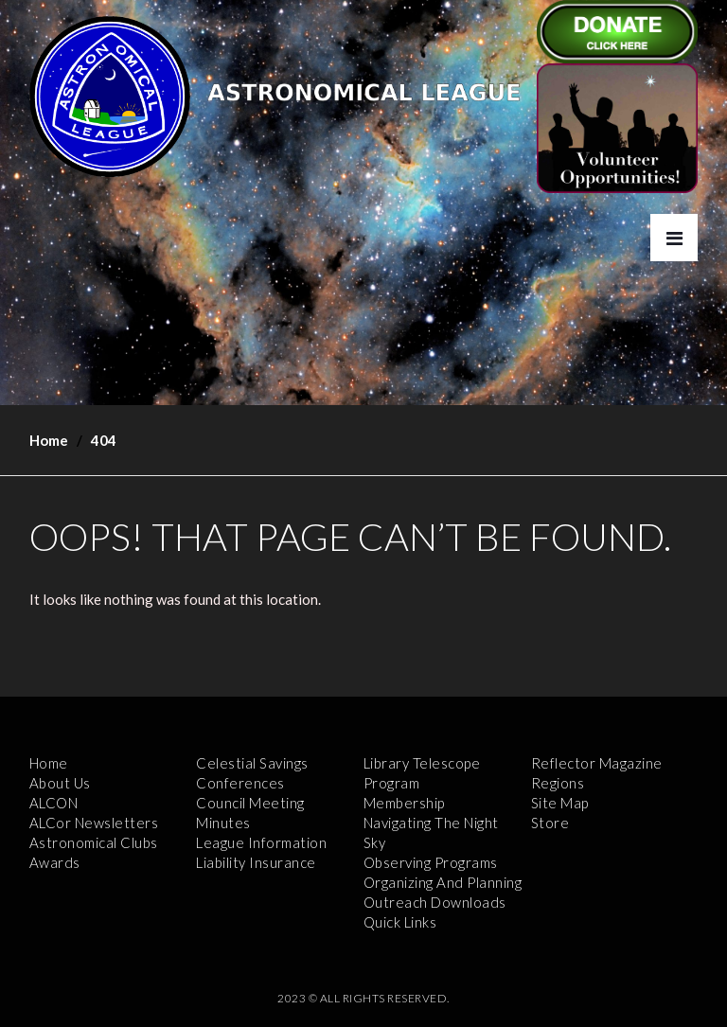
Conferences (240, 782)
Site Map (560, 802)
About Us (60, 782)
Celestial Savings (252, 762)
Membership (404, 802)
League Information (261, 842)
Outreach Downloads (435, 902)
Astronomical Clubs (93, 842)
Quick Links (400, 921)
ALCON (54, 802)
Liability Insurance (256, 862)
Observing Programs (431, 862)
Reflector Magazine (597, 762)
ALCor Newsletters (94, 822)
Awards (54, 862)
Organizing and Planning (443, 882)
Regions (558, 782)
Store (550, 822)
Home (48, 440)
